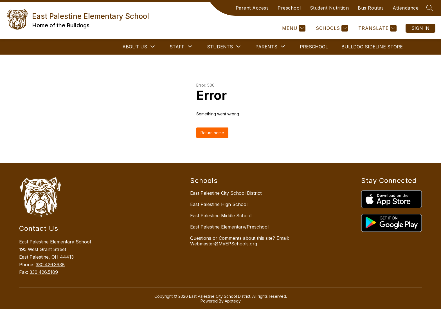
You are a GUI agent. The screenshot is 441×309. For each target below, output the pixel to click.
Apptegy (233, 301)
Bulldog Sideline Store (372, 47)
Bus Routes (371, 8)
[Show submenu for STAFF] (177, 46)
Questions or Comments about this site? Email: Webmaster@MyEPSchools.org (239, 241)
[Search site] (429, 8)
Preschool (289, 8)
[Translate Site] (377, 28)
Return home (212, 132)
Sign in (420, 28)
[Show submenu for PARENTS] (266, 46)
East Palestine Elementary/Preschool (229, 227)
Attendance (405, 8)
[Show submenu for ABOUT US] (134, 46)
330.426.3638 (50, 264)
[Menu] (293, 28)
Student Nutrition (329, 8)
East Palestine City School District (226, 193)
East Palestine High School (219, 204)
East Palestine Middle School (220, 215)
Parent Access (252, 8)
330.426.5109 (44, 272)
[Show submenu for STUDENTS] (220, 46)
